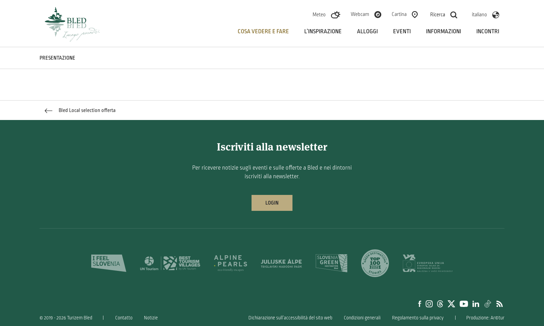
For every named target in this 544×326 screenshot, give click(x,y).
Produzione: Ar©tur (485, 317)
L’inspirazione (323, 31)
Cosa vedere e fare (263, 31)
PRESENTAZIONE (57, 58)
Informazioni (443, 31)
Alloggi (367, 31)
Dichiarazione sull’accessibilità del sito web (290, 317)
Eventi (402, 31)
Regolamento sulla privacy (417, 317)
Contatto (124, 317)
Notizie (151, 317)
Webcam (360, 14)
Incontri (487, 31)
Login (272, 203)
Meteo (319, 14)
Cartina (399, 14)
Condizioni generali (362, 317)
